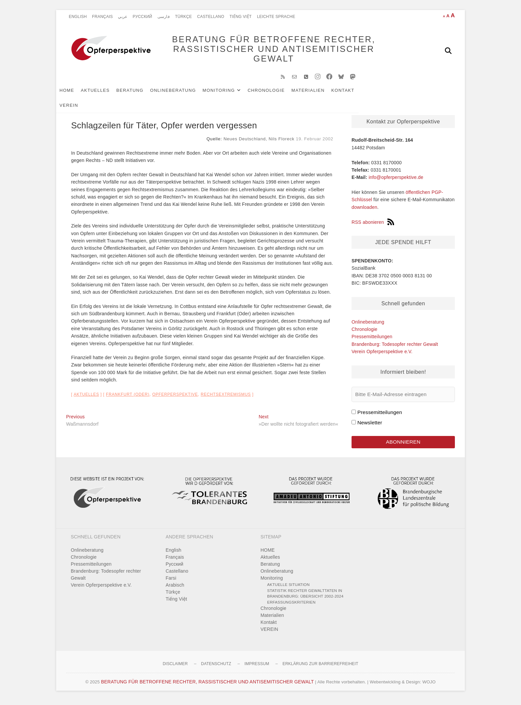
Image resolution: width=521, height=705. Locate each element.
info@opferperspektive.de (395, 180)
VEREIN (380, 93)
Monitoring (229, 93)
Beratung (140, 93)
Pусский (142, 16)
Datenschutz (216, 668)
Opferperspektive (175, 397)
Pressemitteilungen (372, 340)
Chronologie (276, 93)
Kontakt (353, 93)
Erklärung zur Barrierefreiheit (320, 668)
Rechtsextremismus (226, 397)
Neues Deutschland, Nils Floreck (259, 142)
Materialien (318, 93)
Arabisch (175, 589)
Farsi (171, 582)
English (78, 16)
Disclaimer (175, 668)
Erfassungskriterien (291, 606)
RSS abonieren (373, 225)
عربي (122, 16)
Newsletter (369, 426)
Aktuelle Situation (288, 589)
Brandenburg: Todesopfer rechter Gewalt (395, 347)
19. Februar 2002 (314, 142)
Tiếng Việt (241, 16)
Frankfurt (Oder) (128, 397)
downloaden (364, 210)
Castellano (210, 16)
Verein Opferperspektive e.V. (382, 354)
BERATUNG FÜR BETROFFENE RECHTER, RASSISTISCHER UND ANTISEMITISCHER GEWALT (264, 51)
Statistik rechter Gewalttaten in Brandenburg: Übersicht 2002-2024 (305, 597)
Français (102, 16)
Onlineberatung (183, 93)
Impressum (257, 668)
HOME (76, 93)
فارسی (163, 16)
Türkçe (183, 16)
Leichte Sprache (276, 16)
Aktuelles (105, 93)
